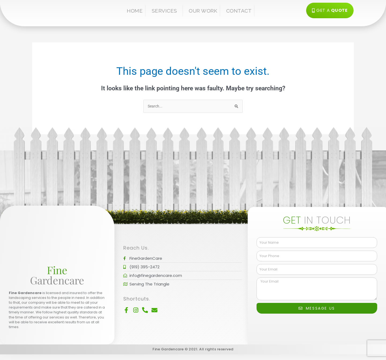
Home (135, 11)
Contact (239, 11)
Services (166, 11)
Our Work (203, 11)
